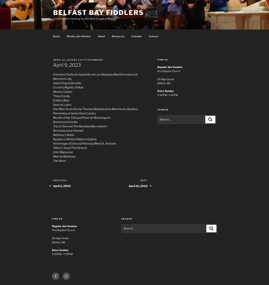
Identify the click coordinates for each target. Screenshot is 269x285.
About (101, 36)
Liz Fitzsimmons (90, 60)
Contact (154, 36)
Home (56, 36)
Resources (118, 36)
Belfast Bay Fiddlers (98, 13)
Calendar (136, 36)
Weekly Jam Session (79, 36)
